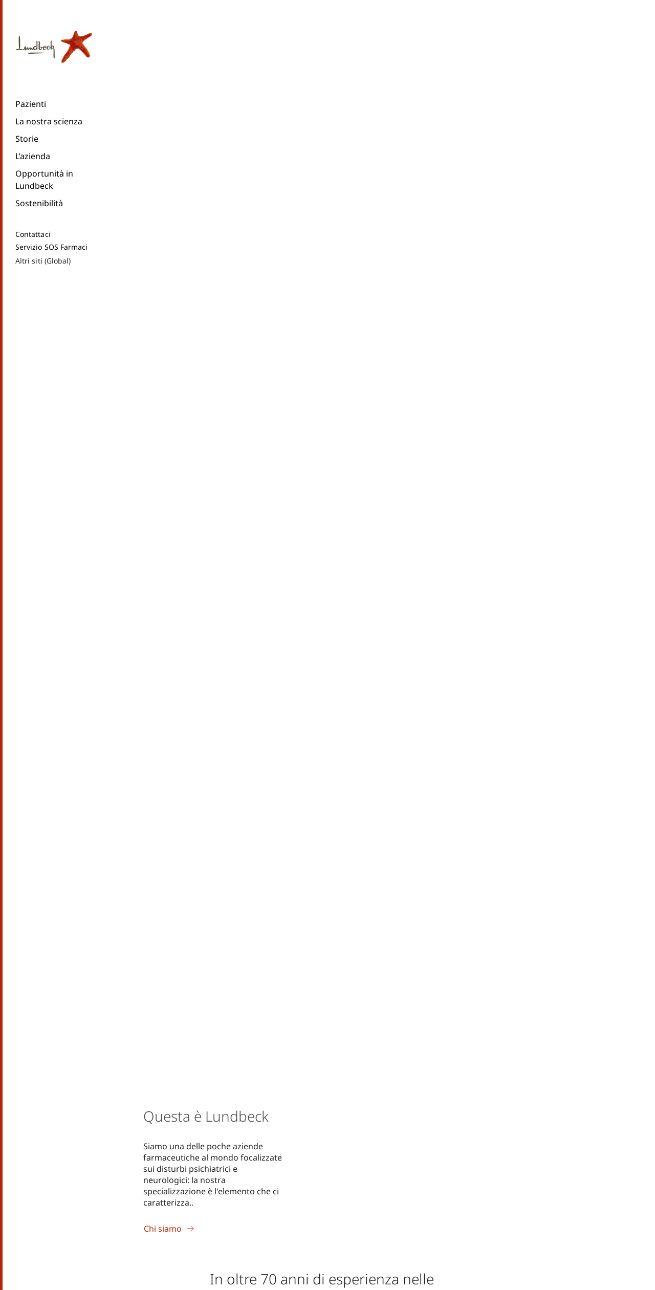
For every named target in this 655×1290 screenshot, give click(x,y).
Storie (26, 138)
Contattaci (33, 234)
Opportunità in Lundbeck (44, 179)
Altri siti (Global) (43, 261)
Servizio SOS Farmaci (51, 247)
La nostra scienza (48, 121)
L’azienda (32, 156)
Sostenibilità (39, 203)
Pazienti (30, 104)
